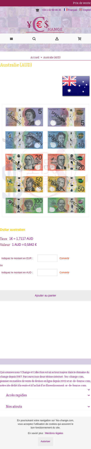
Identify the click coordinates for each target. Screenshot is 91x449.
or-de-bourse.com (75, 385)
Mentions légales (54, 433)
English (85, 10)
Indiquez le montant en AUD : (17, 272)
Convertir (64, 258)
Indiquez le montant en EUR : (17, 258)
